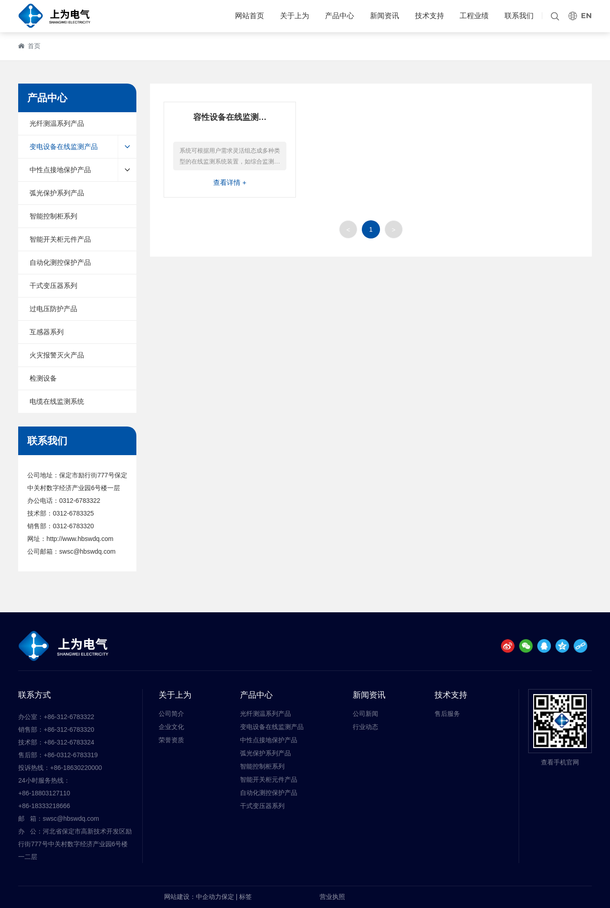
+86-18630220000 (76, 767)
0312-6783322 (79, 500)
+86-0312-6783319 (71, 755)
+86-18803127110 (44, 793)
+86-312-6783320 (69, 729)
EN (586, 15)
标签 (245, 896)
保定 (227, 896)
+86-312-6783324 (69, 742)
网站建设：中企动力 (192, 896)
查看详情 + (229, 182)
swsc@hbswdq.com (87, 551)
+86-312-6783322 (69, 716)
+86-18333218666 (44, 805)
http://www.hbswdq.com (79, 538)
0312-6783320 (73, 526)
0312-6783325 (73, 513)
